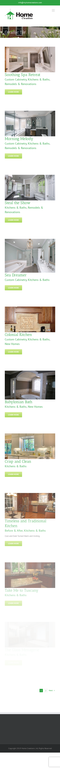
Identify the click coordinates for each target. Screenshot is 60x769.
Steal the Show (17, 202)
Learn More (13, 92)
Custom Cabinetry (16, 79)
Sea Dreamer (16, 275)
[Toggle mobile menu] (53, 10)
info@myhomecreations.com (30, 2)
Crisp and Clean (18, 461)
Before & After (14, 530)
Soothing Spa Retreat (22, 74)
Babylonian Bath (18, 401)
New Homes (12, 344)
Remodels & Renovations (20, 84)
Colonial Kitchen (18, 334)
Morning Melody (19, 138)
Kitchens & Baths (39, 79)
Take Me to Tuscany (21, 590)
